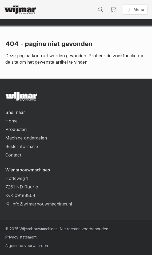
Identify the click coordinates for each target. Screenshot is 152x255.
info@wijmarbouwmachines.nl (42, 204)
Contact (13, 155)
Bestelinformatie (21, 146)
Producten (16, 129)
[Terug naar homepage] (20, 9)
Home (11, 121)
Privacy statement (21, 237)
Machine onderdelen (26, 138)
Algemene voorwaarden (26, 245)
